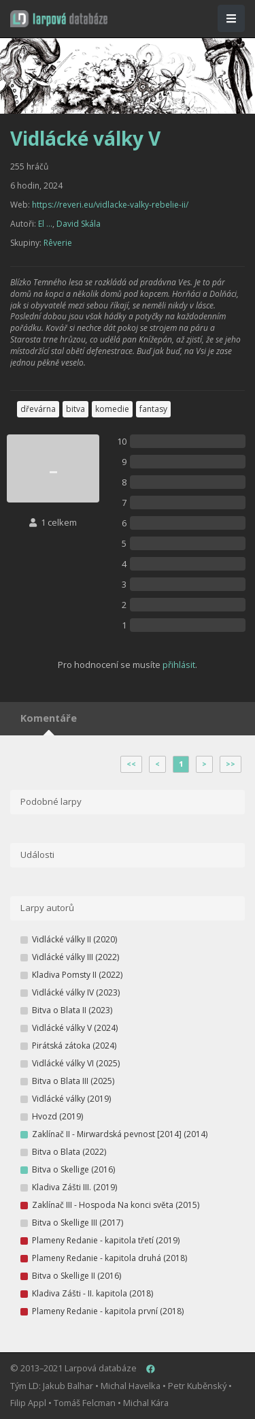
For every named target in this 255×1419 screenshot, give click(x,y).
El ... (45, 223)
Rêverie (58, 243)
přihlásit (179, 664)
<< (131, 764)
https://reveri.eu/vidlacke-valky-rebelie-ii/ (110, 204)
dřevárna (38, 409)
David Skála (78, 223)
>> (230, 764)
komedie (112, 409)
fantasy (153, 409)
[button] (58, 18)
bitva (75, 409)
